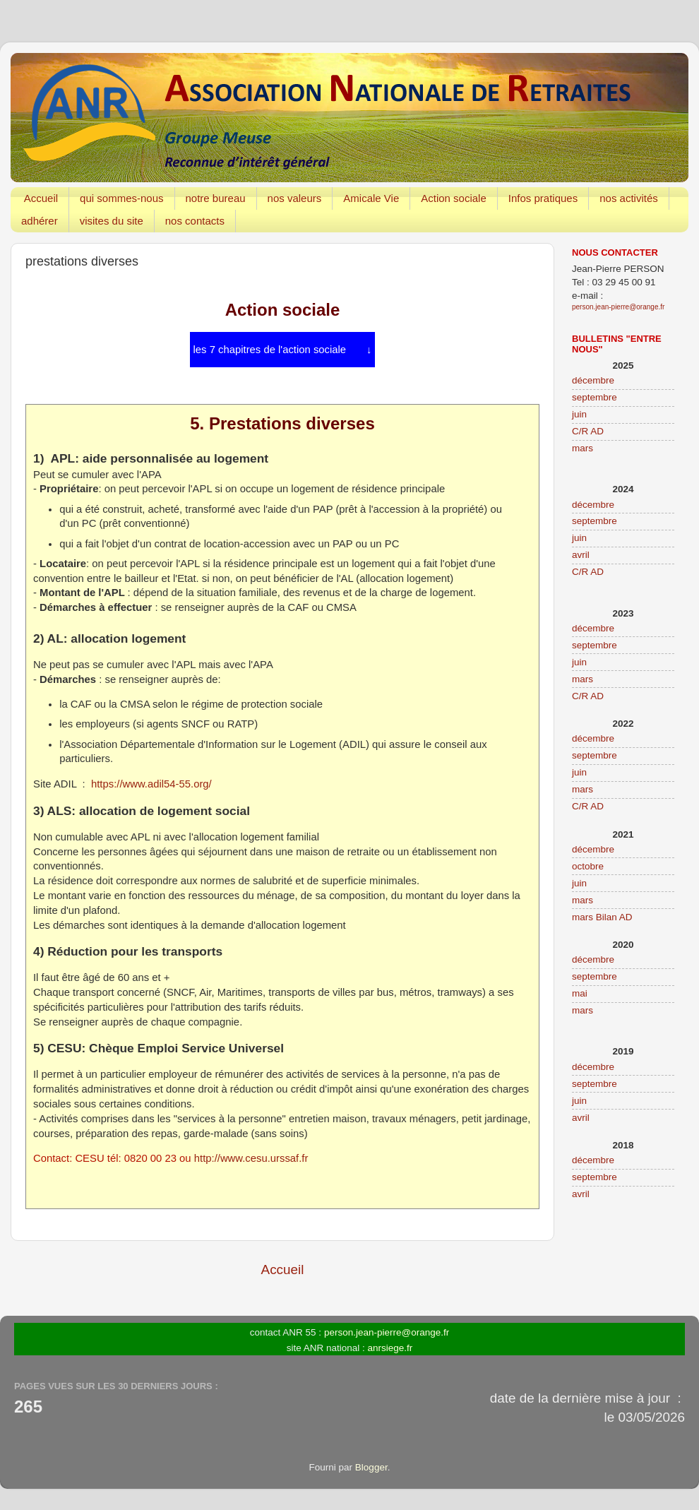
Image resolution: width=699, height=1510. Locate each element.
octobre (588, 866)
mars (582, 448)
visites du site (111, 221)
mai (579, 993)
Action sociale (453, 198)
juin (579, 414)
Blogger (371, 1467)
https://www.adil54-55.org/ (151, 784)
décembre (593, 380)
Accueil (41, 198)
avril (581, 554)
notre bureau (216, 198)
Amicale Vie (371, 198)
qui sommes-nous (121, 198)
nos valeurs (295, 198)
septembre (594, 397)
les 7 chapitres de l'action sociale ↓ (282, 349)
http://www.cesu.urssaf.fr (251, 1158)
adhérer (39, 221)
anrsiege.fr (390, 1348)
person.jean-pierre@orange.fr (618, 307)
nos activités (628, 198)
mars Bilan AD (602, 917)
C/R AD (588, 431)
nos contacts (195, 221)
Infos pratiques (543, 198)
